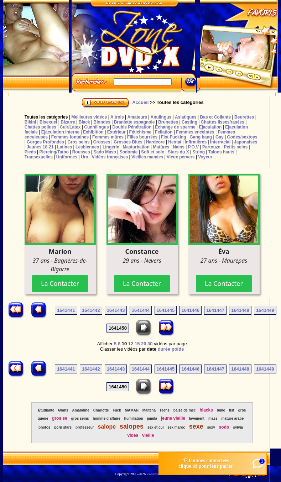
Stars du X (178, 152)
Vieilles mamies (147, 156)
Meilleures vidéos (89, 117)
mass (213, 418)
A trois (117, 117)
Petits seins (236, 147)
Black (84, 122)
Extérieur (116, 132)
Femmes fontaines (70, 137)
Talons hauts (221, 152)
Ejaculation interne (60, 132)
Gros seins (79, 142)
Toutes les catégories (46, 117)
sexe (196, 426)
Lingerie (111, 147)
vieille (148, 435)
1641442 (91, 310)
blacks (206, 410)
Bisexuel (48, 122)
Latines (64, 147)
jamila (152, 418)
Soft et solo (152, 152)
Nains (178, 147)
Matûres (161, 147)
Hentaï (174, 142)
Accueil (140, 102)
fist (231, 410)
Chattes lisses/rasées (222, 122)
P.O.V (193, 147)
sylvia (238, 427)
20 (143, 343)
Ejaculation (210, 127)
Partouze (211, 147)
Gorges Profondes (45, 142)
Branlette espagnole (134, 122)
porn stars (63, 427)
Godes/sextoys (242, 137)
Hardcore (155, 142)
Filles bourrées (142, 137)
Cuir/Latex (70, 127)
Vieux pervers (181, 156)
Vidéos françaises (110, 156)
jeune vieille (173, 418)
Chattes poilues (40, 127)
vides (133, 435)
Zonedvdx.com (158, 474)
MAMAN (132, 410)
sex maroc (176, 427)
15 (137, 343)
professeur (85, 427)
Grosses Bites (128, 142)
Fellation (163, 132)
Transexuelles (39, 156)
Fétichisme (140, 132)
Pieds (30, 152)
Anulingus (161, 117)
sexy (211, 427)
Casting (189, 122)
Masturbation (136, 147)
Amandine (80, 410)
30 (149, 343)
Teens (165, 410)
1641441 (66, 310)
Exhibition (93, 132)
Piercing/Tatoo (53, 152)
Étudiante (46, 410)
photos (44, 427)
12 (130, 343)
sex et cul (155, 427)
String (198, 152)
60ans (63, 410)
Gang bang (200, 137)
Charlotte (101, 410)
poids (178, 349)
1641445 (166, 310)
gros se (59, 418)
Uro (84, 156)
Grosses (101, 142)
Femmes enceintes (195, 132)
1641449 (265, 310)
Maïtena (149, 410)
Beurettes (244, 117)
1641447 (215, 310)
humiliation (133, 418)
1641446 (190, 310)
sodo (224, 427)
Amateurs (137, 117)
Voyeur (205, 156)
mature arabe (232, 418)
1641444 (141, 310)
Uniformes (66, 156)
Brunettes (168, 122)
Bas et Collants (215, 117)
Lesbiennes (87, 147)
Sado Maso (105, 152)
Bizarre (68, 122)
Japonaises (245, 142)
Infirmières (196, 142)
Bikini (30, 122)
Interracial (220, 142)
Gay (219, 137)
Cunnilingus (96, 127)
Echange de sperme (175, 127)
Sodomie (129, 152)
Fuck (117, 410)
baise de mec (184, 410)
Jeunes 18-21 (40, 147)
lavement (196, 418)
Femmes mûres (108, 137)
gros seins (80, 418)
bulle (221, 410)
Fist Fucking (173, 137)
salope (107, 427)
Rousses (81, 152)
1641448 (240, 310)
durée (164, 349)
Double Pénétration (131, 127)
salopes (132, 426)
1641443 (116, 310)
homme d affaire (106, 418)
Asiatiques (186, 117)
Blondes (102, 122)
